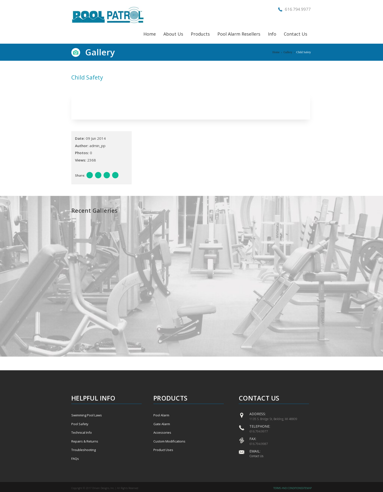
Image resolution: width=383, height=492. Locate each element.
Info (272, 34)
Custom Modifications (169, 441)
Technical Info (81, 432)
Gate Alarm (161, 424)
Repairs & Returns (84, 441)
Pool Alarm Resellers (238, 34)
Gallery (288, 52)
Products (200, 34)
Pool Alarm (161, 415)
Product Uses (163, 450)
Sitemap (307, 488)
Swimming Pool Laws (86, 415)
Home (149, 34)
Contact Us (295, 34)
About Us (173, 34)
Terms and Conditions (287, 488)
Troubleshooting (83, 450)
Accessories (162, 432)
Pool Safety (79, 424)
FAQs (75, 458)
